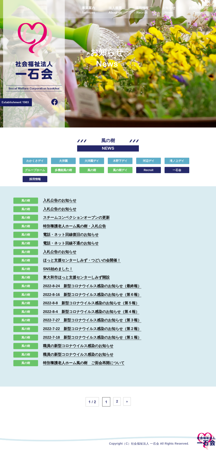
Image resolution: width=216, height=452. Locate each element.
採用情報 (35, 182)
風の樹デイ (120, 173)
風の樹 (91, 173)
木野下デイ (120, 163)
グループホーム (35, 173)
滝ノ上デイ (177, 163)
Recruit (148, 173)
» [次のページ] (128, 408)
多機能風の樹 (63, 173)
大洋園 (63, 163)
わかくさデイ (35, 163)
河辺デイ (148, 163)
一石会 (177, 173)
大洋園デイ (92, 163)
